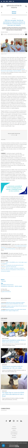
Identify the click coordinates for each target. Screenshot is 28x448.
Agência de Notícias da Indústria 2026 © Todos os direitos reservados (14, 442)
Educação (14, 13)
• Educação (3, 281)
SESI (7, 1)
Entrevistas (14, 428)
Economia (3, 309)
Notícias (14, 426)
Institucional (5, 338)
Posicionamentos (14, 432)
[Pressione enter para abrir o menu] (2, 6)
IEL (13, 1)
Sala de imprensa (14, 433)
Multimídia (14, 435)
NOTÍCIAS (14, 11)
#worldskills (3, 284)
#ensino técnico (10, 284)
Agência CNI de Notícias (9, 248)
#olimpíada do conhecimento (7, 286)
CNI (4, 1)
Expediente (14, 437)
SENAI (10, 1)
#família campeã (18, 286)
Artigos (14, 430)
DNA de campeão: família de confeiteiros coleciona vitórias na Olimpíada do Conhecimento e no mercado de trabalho (13, 270)
